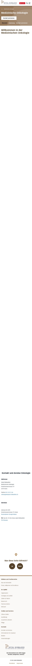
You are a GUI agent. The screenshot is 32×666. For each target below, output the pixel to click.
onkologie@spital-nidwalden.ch (9, 494)
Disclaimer (12, 663)
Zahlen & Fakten (5, 598)
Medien (3, 635)
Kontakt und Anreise (8, 18)
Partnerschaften (5, 604)
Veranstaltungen (5, 638)
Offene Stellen (5, 614)
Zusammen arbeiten (6, 620)
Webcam (3, 607)
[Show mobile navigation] (29, 3)
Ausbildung (4, 617)
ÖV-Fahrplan (4, 520)
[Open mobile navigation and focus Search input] (27, 3)
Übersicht (4, 23)
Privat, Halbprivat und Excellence (9, 585)
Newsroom (4, 601)
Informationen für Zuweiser (8, 633)
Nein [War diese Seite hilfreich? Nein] (20, 566)
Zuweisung (12, 23)
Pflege (2, 622)
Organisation (4, 593)
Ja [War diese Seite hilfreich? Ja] (12, 566)
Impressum (20, 663)
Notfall (22, 3)
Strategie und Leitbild (6, 596)
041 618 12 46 (9, 492)
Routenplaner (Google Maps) (9, 514)
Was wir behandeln (6, 582)
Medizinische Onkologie (9, 9)
